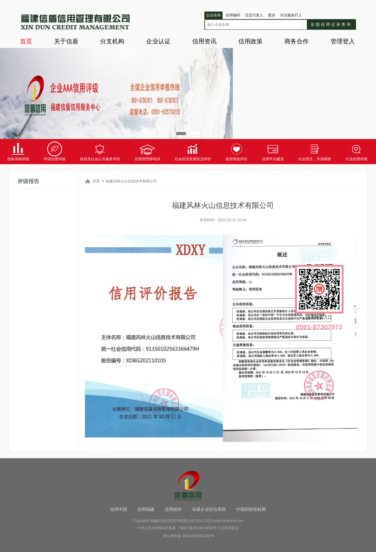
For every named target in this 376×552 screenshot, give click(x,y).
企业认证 (158, 41)
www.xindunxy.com (228, 521)
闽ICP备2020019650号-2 (200, 528)
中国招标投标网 (251, 509)
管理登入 (343, 41)
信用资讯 (204, 41)
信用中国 (118, 509)
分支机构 (112, 41)
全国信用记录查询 (331, 24)
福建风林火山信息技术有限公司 (131, 181)
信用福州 (173, 509)
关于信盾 (66, 41)
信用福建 (145, 509)
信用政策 (250, 41)
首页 (26, 41)
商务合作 (296, 41)
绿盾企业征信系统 (209, 509)
